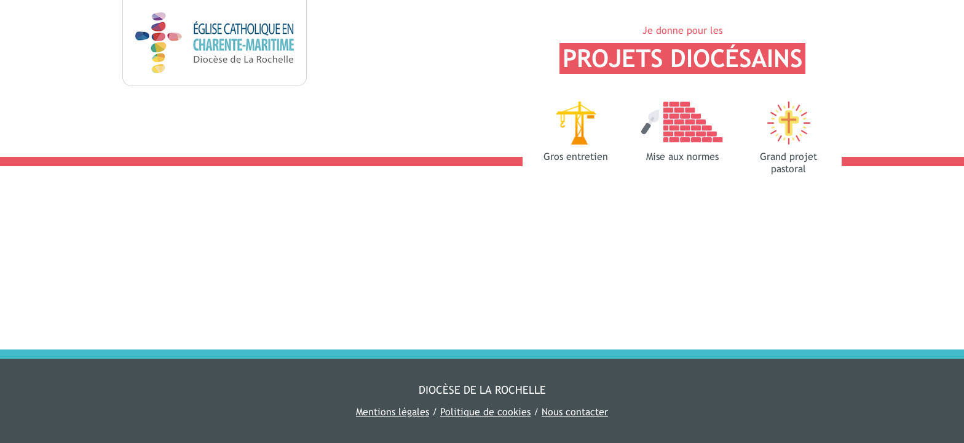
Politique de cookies (485, 412)
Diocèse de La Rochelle (482, 389)
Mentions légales (392, 412)
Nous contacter (575, 412)
